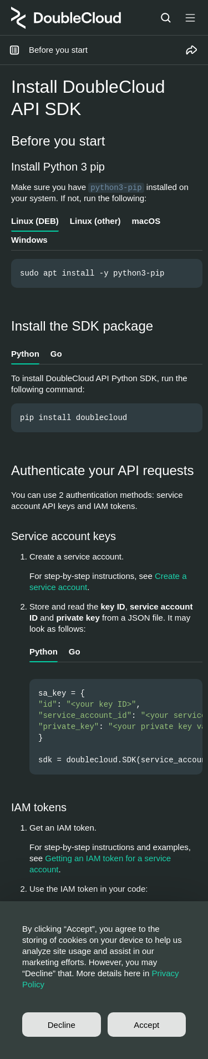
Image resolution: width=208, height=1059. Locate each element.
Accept (146, 1025)
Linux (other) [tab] (95, 221)
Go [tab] (56, 353)
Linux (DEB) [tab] (35, 221)
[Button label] (190, 18)
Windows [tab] (29, 239)
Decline (61, 1025)
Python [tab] (25, 353)
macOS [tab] (145, 221)
